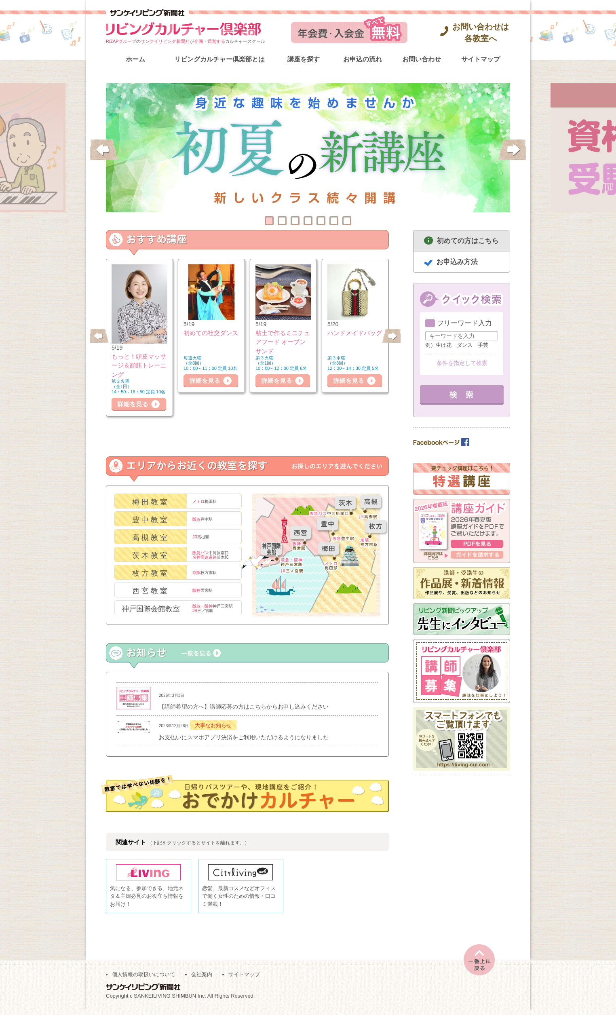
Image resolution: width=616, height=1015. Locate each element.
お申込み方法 (457, 262)
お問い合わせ (421, 59)
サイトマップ (480, 59)
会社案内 (201, 979)
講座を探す (303, 59)
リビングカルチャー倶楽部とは (219, 59)
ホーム (135, 59)
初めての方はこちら (468, 241)
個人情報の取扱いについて (143, 979)
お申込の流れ (362, 59)
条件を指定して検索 (462, 363)
